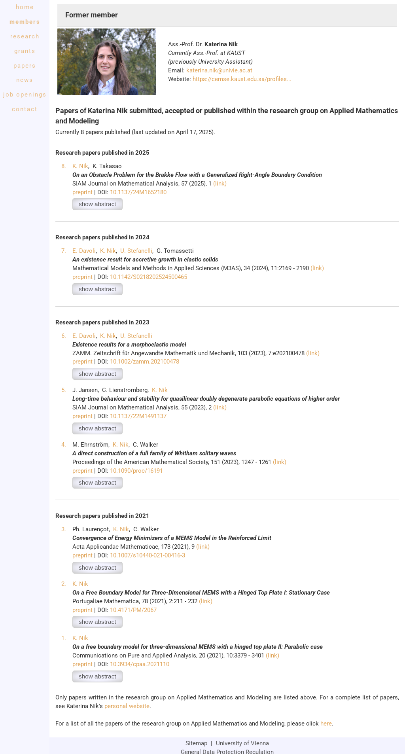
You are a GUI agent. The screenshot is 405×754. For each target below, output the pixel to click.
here (326, 723)
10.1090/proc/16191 (136, 470)
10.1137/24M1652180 (138, 192)
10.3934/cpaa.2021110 (139, 664)
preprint (82, 192)
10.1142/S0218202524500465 (148, 276)
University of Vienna (242, 743)
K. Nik (80, 166)
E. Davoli (84, 250)
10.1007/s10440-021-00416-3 (147, 555)
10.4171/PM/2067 (133, 610)
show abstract (97, 204)
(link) (220, 183)
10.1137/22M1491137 (138, 416)
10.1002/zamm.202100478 (144, 361)
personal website (127, 706)
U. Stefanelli (136, 250)
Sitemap (196, 743)
